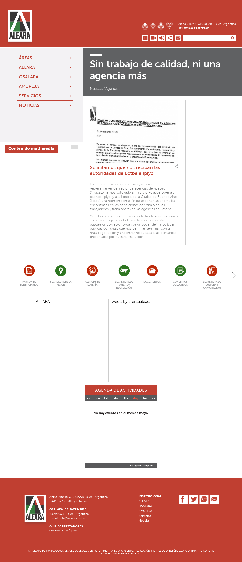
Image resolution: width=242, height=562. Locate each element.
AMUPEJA (29, 86)
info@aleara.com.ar (73, 518)
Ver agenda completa (141, 465)
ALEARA (27, 67)
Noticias (29, 105)
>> (153, 398)
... (74, 147)
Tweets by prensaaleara (130, 301)
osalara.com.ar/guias (63, 530)
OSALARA (28, 77)
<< (89, 398)
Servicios (30, 96)
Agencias (112, 88)
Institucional (150, 496)
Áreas (25, 58)
